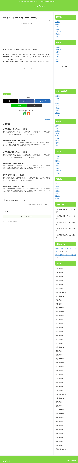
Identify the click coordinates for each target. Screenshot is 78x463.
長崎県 (57, 168)
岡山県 (57, 96)
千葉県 (57, 54)
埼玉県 (57, 52)
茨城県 (57, 57)
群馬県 (57, 59)
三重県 (57, 36)
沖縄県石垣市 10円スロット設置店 (65, 230)
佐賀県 (57, 166)
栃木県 (57, 61)
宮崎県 (57, 161)
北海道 (57, 184)
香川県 (57, 108)
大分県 (57, 158)
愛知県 (57, 140)
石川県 (57, 143)
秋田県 (57, 188)
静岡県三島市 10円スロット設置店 (65, 255)
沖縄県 (57, 173)
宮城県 (57, 196)
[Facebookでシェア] (26, 101)
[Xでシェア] (10, 101)
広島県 (57, 98)
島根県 (57, 103)
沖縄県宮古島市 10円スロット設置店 (65, 217)
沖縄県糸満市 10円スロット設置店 (65, 223)
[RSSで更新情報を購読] (28, 113)
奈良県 (57, 29)
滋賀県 (57, 34)
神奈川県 (58, 49)
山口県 (57, 105)
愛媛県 (57, 113)
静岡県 (57, 138)
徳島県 (57, 110)
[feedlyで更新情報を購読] (24, 113)
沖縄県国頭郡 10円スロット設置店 (65, 236)
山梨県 (57, 131)
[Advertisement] (27, 35)
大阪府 (57, 22)
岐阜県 (57, 136)
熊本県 (57, 163)
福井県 (57, 145)
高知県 (57, 115)
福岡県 (57, 156)
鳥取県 (57, 101)
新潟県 (57, 126)
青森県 (57, 186)
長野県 (57, 133)
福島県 (57, 198)
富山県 (57, 128)
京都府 (57, 27)
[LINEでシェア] (19, 105)
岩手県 (57, 191)
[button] (34, 105)
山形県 (57, 193)
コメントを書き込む (26, 216)
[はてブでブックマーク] (42, 101)
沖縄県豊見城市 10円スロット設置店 (65, 211)
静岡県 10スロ (6, 94)
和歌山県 (58, 31)
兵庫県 (57, 24)
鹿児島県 (58, 170)
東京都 (57, 47)
